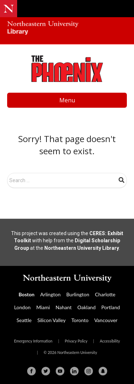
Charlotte (105, 294)
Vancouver (106, 320)
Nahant (64, 307)
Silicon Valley (51, 320)
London (22, 307)
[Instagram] (88, 371)
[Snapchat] (103, 371)
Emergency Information (33, 341)
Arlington (50, 294)
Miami (43, 307)
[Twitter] (45, 371)
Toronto (80, 320)
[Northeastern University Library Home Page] (67, 29)
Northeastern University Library (81, 248)
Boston (26, 294)
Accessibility (110, 341)
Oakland (87, 307)
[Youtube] (60, 371)
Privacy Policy (76, 341)
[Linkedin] (74, 371)
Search (121, 180)
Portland (110, 307)
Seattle (23, 320)
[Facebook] (31, 371)
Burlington (77, 294)
